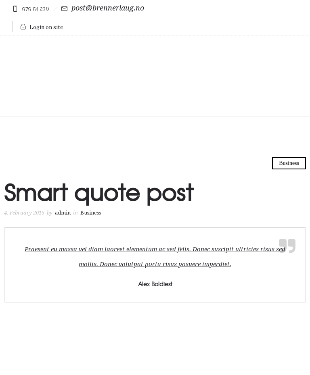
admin (63, 213)
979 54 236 (35, 9)
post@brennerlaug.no (107, 8)
